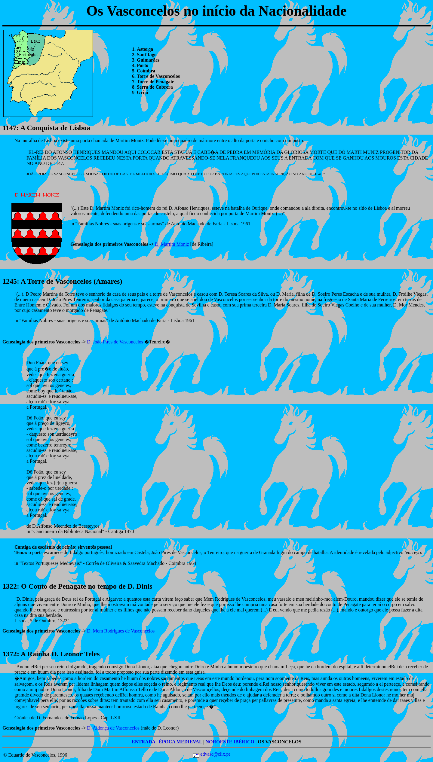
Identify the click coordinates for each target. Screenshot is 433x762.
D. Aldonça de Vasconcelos (113, 727)
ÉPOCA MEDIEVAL (180, 741)
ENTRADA (143, 741)
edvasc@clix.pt (215, 754)
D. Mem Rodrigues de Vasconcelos (120, 630)
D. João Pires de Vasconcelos (115, 341)
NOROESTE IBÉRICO (229, 741)
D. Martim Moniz (172, 244)
